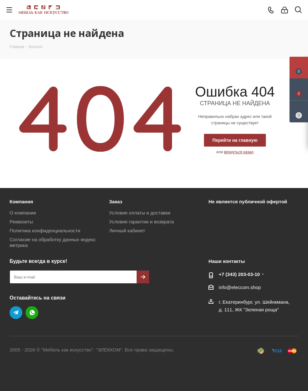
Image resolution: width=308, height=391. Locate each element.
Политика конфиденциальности (45, 230)
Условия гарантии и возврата (141, 221)
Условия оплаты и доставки (139, 212)
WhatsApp (32, 312)
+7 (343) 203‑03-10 (239, 274)
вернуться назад (238, 152)
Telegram (16, 312)
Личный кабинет (127, 230)
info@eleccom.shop (240, 287)
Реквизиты (21, 221)
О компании (23, 212)
